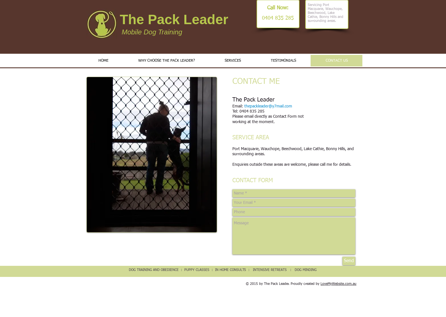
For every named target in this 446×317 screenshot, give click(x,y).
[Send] (348, 261)
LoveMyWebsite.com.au (338, 284)
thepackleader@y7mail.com (268, 106)
